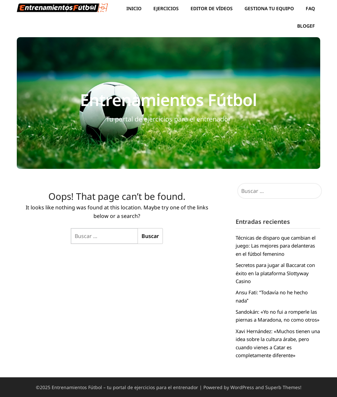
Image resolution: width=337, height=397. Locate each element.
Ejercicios (166, 8)
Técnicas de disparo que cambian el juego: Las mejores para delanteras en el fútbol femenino (276, 245)
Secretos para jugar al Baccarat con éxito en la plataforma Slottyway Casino (275, 273)
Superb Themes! (283, 387)
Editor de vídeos (212, 8)
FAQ (310, 8)
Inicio (134, 8)
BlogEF (306, 26)
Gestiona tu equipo (269, 8)
